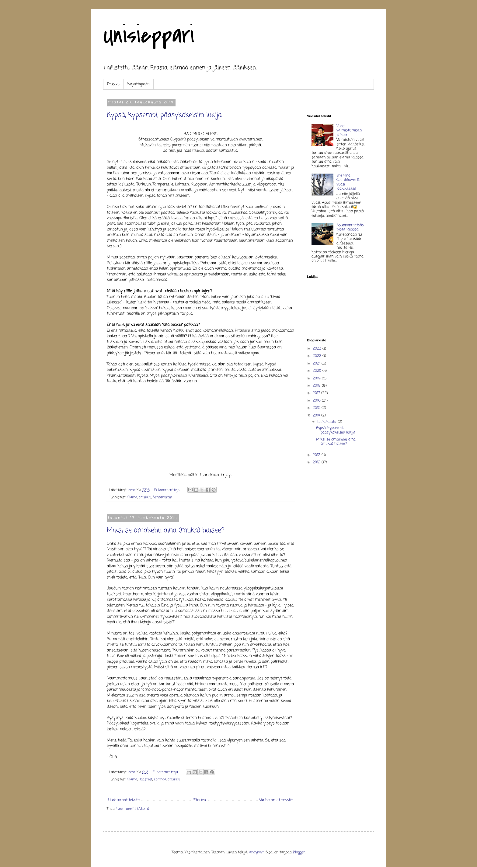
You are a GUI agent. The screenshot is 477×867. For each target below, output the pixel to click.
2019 (317, 378)
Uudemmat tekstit (124, 800)
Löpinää (160, 779)
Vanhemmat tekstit (276, 800)
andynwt (256, 852)
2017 (317, 393)
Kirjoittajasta (138, 84)
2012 (317, 462)
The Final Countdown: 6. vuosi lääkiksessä (348, 182)
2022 (317, 356)
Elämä (132, 497)
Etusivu (113, 84)
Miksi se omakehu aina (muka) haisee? (166, 530)
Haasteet (145, 779)
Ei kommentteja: (167, 490)
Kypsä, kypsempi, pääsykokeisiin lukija (164, 115)
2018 (317, 386)
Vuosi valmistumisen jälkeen (349, 130)
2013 (317, 455)
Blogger (299, 852)
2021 (317, 363)
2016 (317, 400)
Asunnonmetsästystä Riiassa (350, 227)
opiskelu (145, 497)
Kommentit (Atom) (133, 809)
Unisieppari (148, 35)
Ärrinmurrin (162, 497)
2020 (317, 371)
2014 (317, 415)
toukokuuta (327, 422)
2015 (317, 408)
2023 (317, 348)
